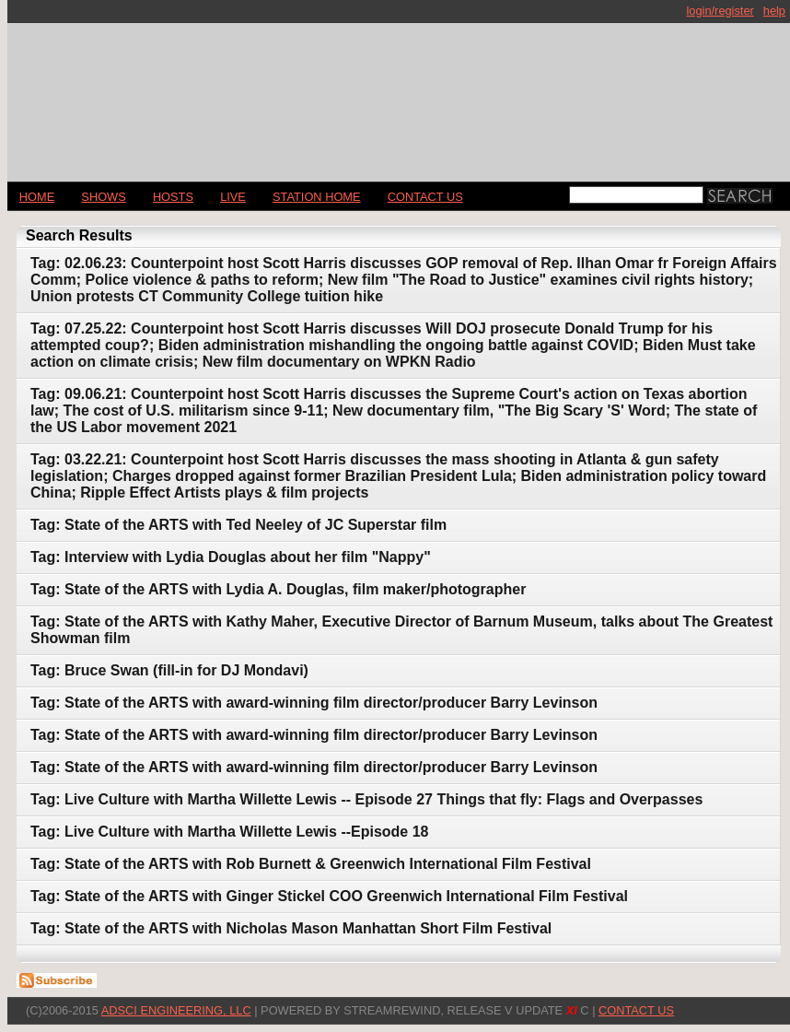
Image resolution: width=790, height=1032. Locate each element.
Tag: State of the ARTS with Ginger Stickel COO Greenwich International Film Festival (329, 896)
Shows (103, 197)
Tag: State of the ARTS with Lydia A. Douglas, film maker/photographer (278, 589)
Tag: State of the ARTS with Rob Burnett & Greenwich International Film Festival (310, 864)
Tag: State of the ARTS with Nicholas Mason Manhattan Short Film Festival (291, 928)
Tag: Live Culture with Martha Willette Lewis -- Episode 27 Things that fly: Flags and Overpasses (366, 799)
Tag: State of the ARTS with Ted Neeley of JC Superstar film (238, 525)
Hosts (173, 197)
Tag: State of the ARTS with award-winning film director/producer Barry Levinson (314, 702)
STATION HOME (317, 197)
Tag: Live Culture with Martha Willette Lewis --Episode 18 (229, 831)
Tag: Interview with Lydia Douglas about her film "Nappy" (230, 557)
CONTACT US (425, 197)
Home (36, 197)
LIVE (233, 197)
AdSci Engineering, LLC (176, 1010)
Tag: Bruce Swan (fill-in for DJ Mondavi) (169, 670)
